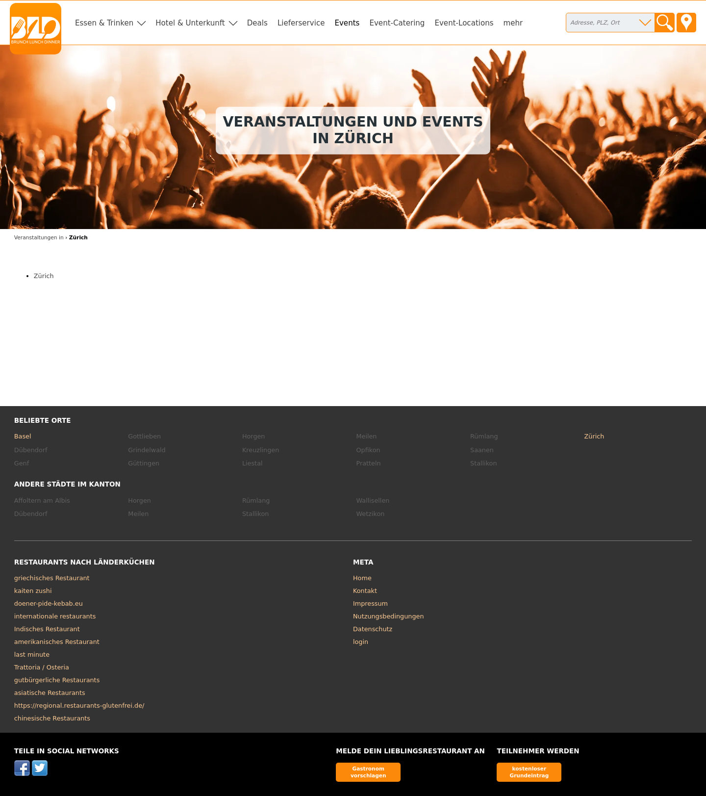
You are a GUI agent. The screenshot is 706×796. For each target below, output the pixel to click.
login (360, 641)
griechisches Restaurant (52, 578)
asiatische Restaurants (49, 692)
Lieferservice (301, 23)
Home (362, 578)
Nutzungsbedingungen (388, 616)
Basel (22, 436)
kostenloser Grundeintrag (529, 772)
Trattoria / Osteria (41, 667)
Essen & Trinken (104, 23)
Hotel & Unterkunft (190, 23)
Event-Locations (463, 23)
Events (346, 23)
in (39, 237)
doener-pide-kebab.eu (48, 603)
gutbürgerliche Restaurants (57, 680)
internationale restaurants (55, 616)
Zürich (44, 276)
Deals (257, 23)
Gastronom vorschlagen (368, 772)
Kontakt (365, 590)
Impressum (370, 603)
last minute (32, 654)
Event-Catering (397, 23)
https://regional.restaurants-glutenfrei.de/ (79, 705)
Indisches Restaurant (47, 629)
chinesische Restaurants (52, 718)
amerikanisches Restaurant (57, 641)
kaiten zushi (33, 590)
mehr (513, 23)
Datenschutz (372, 629)
